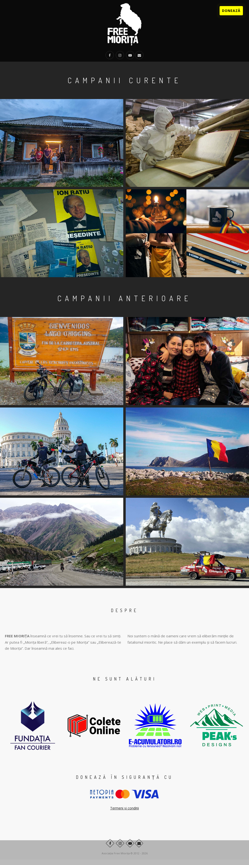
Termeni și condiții (124, 808)
